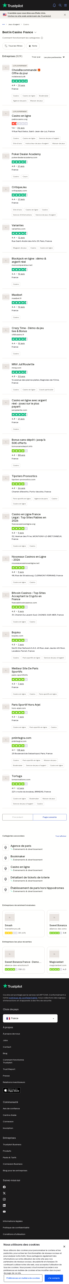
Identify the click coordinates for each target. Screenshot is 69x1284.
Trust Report (9, 1069)
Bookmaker (43, 96)
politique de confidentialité (23, 998)
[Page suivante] (50, 817)
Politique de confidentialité (16, 1227)
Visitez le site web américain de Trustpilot (29, 16)
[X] (4, 1193)
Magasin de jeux (20, 248)
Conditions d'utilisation (14, 1234)
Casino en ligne (29, 96)
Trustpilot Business (12, 1144)
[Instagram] (4, 1199)
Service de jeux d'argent (49, 138)
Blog (5, 1053)
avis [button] (21, 85)
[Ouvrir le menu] (65, 5)
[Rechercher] (60, 5)
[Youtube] (4, 1211)
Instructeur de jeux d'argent (37, 143)
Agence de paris (19, 101)
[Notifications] (54, 5)
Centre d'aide (9, 1115)
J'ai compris (54, 1278)
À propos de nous (11, 1034)
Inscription (8, 1128)
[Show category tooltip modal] (41, 37)
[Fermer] (65, 14)
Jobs (5, 1040)
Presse (6, 1076)
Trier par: (36, 57)
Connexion (8, 1121)
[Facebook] (4, 1186)
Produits (7, 1151)
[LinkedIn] (4, 1205)
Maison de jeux (36, 101)
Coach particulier (46, 390)
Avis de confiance (11, 1108)
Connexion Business (12, 1164)
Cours (25, 176)
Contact (7, 1047)
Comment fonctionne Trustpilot (13, 1061)
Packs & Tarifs (9, 1157)
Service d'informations (22, 215)
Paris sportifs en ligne (22, 498)
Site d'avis (17, 143)
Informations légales (13, 1221)
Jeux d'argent (14, 24)
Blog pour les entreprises (15, 1170)
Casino (16, 96)
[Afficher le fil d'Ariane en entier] (4, 24)
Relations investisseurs (14, 1082)
